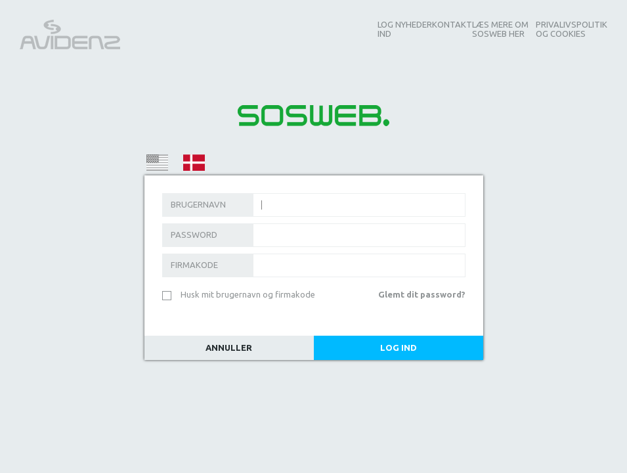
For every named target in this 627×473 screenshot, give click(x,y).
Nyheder (413, 24)
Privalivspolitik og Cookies (571, 29)
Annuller (228, 347)
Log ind (385, 29)
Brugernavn (198, 204)
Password (194, 234)
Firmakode (194, 264)
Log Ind (398, 347)
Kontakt (452, 24)
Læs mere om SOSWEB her (500, 29)
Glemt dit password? (421, 294)
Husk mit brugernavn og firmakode (248, 294)
